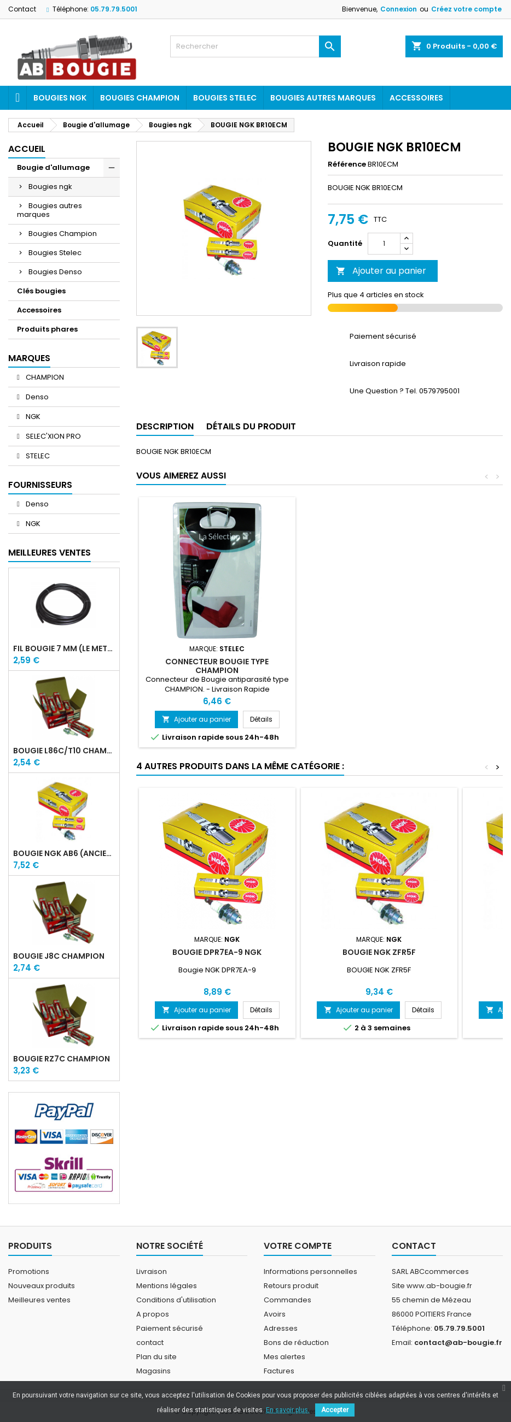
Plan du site (156, 1357)
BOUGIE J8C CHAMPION (58, 956)
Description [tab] (165, 426)
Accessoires (416, 97)
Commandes (287, 1300)
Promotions (28, 1271)
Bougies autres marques (323, 97)
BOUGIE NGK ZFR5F (379, 952)
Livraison (151, 1271)
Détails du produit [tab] (251, 426)
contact (150, 1342)
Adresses (281, 1328)
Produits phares (47, 329)
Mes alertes (284, 1357)
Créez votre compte (466, 9)
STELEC (37, 456)
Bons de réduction (296, 1342)
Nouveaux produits (41, 1286)
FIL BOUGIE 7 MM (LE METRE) (64, 648)
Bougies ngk (59, 97)
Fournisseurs (40, 485)
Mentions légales (166, 1286)
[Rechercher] (255, 46)
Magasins (153, 1371)
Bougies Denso (55, 272)
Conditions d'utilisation (176, 1300)
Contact (22, 9)
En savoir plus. (288, 1410)
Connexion (398, 9)
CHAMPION (44, 377)
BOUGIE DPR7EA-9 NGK (217, 952)
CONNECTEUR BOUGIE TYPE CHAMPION (217, 666)
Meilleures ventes (39, 1300)
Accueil (26, 149)
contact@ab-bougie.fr (458, 1342)
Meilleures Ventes (49, 552)
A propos (152, 1314)
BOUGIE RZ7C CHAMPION (61, 1058)
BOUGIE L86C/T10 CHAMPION (64, 750)
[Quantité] (384, 244)
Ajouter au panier (381, 270)
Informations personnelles (310, 1271)
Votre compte (298, 1246)
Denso (36, 397)
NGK (32, 416)
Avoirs (275, 1314)
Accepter (335, 1410)
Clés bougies (41, 291)
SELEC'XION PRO (52, 436)
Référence (347, 164)
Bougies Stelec (225, 97)
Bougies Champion (139, 97)
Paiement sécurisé (169, 1328)
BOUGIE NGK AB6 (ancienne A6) (64, 853)
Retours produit (291, 1286)
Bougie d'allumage (53, 167)
